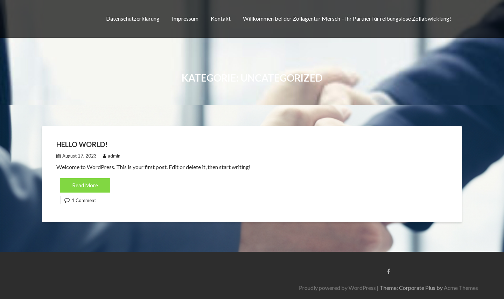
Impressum (185, 18)
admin (111, 156)
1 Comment (84, 200)
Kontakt (221, 18)
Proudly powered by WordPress (395, 287)
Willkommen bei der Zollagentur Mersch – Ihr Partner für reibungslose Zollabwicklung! (347, 18)
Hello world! (81, 144)
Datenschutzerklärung (133, 18)
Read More (85, 185)
